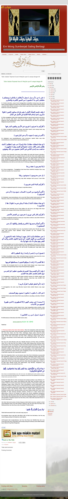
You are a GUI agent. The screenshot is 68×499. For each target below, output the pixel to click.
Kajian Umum (31, 54)
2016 (50, 87)
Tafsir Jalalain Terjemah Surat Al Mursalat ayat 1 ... (57, 267)
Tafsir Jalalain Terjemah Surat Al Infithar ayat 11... (57, 301)
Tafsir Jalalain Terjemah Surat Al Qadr (58, 394)
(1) (2, 329)
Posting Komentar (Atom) (12, 489)
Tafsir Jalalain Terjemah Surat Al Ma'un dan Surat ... (57, 371)
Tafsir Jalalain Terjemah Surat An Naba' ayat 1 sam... (57, 273)
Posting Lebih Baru (7, 486)
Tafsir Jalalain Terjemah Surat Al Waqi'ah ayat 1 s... (57, 134)
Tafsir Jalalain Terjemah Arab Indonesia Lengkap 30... (56, 399)
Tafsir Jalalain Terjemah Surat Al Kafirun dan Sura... (57, 368)
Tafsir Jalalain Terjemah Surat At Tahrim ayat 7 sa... (57, 179)
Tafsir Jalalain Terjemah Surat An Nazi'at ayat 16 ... (57, 280)
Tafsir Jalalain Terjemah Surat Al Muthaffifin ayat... (57, 307)
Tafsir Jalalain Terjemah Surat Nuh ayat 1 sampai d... (57, 225)
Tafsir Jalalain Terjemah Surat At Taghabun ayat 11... (57, 167)
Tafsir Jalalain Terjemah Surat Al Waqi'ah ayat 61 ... (57, 125)
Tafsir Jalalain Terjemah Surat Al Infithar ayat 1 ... (57, 304)
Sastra (38, 54)
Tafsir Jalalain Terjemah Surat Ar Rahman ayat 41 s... (57, 113)
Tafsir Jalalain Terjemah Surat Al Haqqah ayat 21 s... (57, 207)
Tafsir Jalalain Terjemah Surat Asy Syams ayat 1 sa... (57, 337)
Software (44, 54)
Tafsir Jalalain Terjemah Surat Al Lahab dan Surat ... (57, 365)
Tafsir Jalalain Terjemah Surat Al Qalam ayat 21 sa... (57, 198)
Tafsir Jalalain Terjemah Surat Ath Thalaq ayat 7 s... (57, 173)
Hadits (16, 54)
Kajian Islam (23, 54)
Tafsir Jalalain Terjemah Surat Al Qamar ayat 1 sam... (57, 107)
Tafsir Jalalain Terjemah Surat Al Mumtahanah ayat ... (57, 155)
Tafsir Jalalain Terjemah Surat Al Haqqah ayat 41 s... (57, 204)
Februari (52, 90)
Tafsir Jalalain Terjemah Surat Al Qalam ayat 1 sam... (57, 201)
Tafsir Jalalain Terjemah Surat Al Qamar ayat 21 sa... (57, 104)
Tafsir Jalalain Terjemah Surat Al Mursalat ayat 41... (57, 261)
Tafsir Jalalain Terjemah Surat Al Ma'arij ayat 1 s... (57, 219)
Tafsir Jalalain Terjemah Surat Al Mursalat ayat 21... (57, 264)
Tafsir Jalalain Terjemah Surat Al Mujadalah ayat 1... (57, 143)
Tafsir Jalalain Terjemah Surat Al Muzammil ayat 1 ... (57, 237)
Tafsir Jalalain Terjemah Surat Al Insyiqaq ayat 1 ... (57, 316)
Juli (51, 401)
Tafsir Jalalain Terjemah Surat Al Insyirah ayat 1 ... (57, 328)
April (51, 94)
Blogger (43, 494)
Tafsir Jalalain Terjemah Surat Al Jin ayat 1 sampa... (57, 231)
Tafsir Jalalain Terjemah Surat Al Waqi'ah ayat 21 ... (57, 131)
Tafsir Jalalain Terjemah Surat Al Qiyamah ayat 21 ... (57, 249)
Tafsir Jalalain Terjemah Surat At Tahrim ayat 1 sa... (57, 182)
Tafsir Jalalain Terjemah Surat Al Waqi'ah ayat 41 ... (57, 128)
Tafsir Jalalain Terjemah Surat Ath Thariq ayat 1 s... (57, 358)
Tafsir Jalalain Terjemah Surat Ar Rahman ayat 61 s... (57, 110)
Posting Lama (40, 486)
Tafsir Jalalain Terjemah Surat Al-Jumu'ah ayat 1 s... (57, 161)
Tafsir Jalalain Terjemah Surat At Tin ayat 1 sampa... (57, 325)
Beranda (4, 54)
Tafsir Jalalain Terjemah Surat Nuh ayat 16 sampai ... (57, 222)
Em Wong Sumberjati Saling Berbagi (24, 46)
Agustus (52, 403)
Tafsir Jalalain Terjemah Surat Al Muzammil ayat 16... (57, 234)
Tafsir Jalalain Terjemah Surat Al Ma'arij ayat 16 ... (57, 216)
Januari (52, 89)
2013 (50, 83)
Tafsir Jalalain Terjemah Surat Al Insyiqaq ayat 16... (57, 313)
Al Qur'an (11, 54)
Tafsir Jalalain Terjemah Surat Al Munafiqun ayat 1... (57, 164)
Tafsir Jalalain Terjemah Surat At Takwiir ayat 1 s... (57, 298)
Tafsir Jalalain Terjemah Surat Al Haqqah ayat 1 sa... (57, 210)
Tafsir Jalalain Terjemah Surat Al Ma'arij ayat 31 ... (57, 213)
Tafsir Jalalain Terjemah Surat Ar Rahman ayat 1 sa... (57, 119)
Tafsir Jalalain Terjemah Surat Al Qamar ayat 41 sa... (57, 101)
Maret (51, 92)
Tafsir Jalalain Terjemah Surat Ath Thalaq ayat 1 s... (57, 176)
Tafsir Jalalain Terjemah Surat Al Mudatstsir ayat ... (57, 240)
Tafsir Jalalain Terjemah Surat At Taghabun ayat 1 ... (57, 170)
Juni (51, 98)
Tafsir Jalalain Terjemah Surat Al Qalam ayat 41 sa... (57, 195)
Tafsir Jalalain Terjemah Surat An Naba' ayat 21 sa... (57, 270)
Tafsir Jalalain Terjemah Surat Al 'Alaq (58, 396)
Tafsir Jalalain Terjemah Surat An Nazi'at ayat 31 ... (57, 277)
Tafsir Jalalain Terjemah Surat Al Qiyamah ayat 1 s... (57, 252)
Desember (52, 405)
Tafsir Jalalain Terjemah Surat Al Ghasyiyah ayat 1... (57, 349)
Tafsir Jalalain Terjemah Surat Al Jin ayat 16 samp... (57, 228)
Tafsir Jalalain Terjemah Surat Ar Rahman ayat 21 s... (57, 116)
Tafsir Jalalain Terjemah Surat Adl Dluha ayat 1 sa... (57, 331)
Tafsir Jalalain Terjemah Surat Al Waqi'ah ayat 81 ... (57, 122)
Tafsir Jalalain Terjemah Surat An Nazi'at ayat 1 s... (57, 283)
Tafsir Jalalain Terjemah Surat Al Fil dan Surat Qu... (57, 374)
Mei (51, 96)
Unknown (51, 411)
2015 (50, 85)
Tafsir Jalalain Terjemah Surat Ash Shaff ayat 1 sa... (57, 158)
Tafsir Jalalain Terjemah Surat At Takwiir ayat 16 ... (57, 295)
